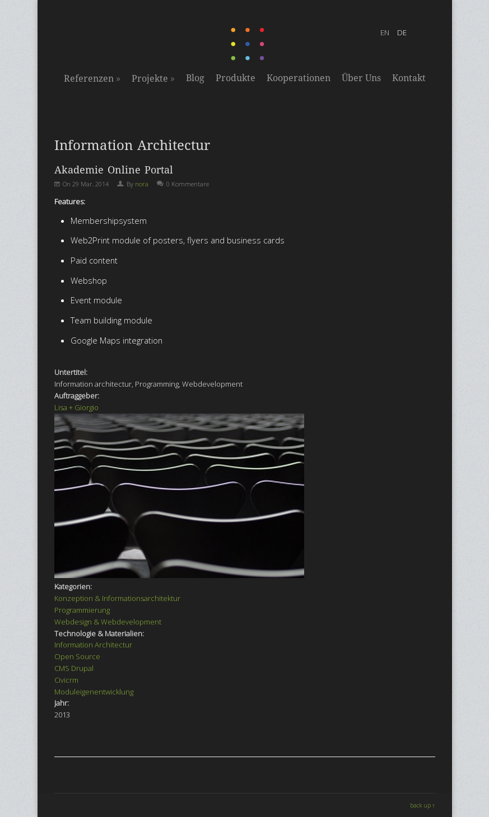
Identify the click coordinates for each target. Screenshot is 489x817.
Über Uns (361, 78)
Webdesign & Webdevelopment (107, 622)
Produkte (235, 78)
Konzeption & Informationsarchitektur (117, 598)
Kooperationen (298, 78)
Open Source (77, 656)
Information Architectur (93, 645)
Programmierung (82, 610)
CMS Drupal (74, 668)
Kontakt (409, 78)
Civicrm (66, 680)
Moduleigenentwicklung (93, 692)
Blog (195, 78)
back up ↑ (422, 805)
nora (141, 184)
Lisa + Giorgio (76, 407)
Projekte (153, 78)
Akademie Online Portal (113, 170)
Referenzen (92, 78)
